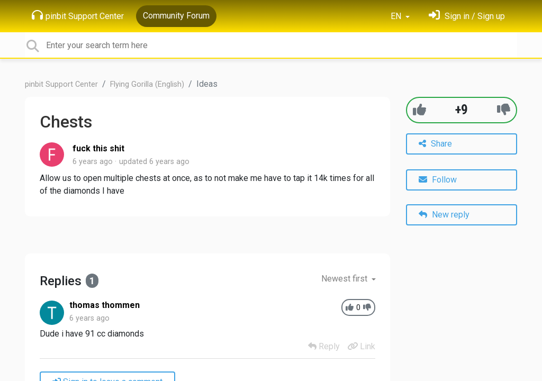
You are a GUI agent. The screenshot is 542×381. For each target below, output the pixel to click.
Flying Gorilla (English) (147, 84)
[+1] (419, 109)
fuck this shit (98, 148)
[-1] (503, 109)
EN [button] (397, 16)
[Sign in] (466, 16)
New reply (444, 215)
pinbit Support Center (78, 15)
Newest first (345, 279)
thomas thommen (104, 305)
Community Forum (176, 16)
